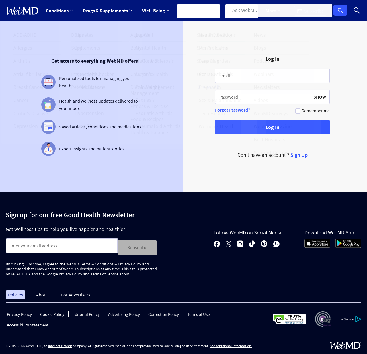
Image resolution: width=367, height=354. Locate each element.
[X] (228, 243)
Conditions (59, 10)
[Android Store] (348, 245)
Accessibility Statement (27, 323)
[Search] (357, 10)
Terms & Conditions (97, 262)
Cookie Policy (52, 312)
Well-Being (157, 10)
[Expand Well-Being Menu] (157, 10)
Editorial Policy (86, 312)
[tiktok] (252, 243)
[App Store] (317, 245)
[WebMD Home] (22, 11)
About (42, 293)
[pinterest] (264, 243)
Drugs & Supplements (108, 10)
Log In (341, 11)
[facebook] (217, 243)
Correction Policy (163, 312)
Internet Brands (60, 344)
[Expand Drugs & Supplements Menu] (108, 10)
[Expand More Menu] (277, 10)
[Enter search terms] (62, 245)
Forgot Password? (232, 110)
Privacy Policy (129, 262)
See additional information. (231, 344)
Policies (15, 293)
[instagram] (240, 243)
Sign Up (299, 155)
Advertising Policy (124, 312)
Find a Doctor (245, 10)
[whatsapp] (276, 243)
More (277, 10)
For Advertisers (75, 293)
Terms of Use (198, 312)
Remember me (316, 111)
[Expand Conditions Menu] (59, 10)
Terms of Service (104, 272)
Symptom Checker (201, 10)
